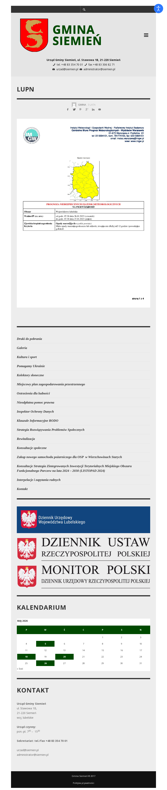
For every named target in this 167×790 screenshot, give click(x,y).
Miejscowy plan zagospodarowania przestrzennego (51, 384)
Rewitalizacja (26, 439)
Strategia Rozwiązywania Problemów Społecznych (50, 430)
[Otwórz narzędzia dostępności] (158, 8)
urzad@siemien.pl (67, 69)
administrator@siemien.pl (99, 69)
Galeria (22, 348)
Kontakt (22, 489)
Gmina (82, 104)
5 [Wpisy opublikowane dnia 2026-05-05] (46, 642)
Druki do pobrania (29, 339)
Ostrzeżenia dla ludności (33, 393)
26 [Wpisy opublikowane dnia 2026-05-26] (46, 659)
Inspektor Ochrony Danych (35, 411)
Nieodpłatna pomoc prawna (35, 402)
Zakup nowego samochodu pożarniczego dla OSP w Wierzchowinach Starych (69, 457)
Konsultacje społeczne (32, 448)
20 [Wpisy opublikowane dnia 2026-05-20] (67, 654)
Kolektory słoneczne (30, 375)
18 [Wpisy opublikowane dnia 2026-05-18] (26, 654)
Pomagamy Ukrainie (31, 366)
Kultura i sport (27, 357)
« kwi (20, 665)
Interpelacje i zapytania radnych (38, 480)
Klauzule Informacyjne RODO (37, 420)
